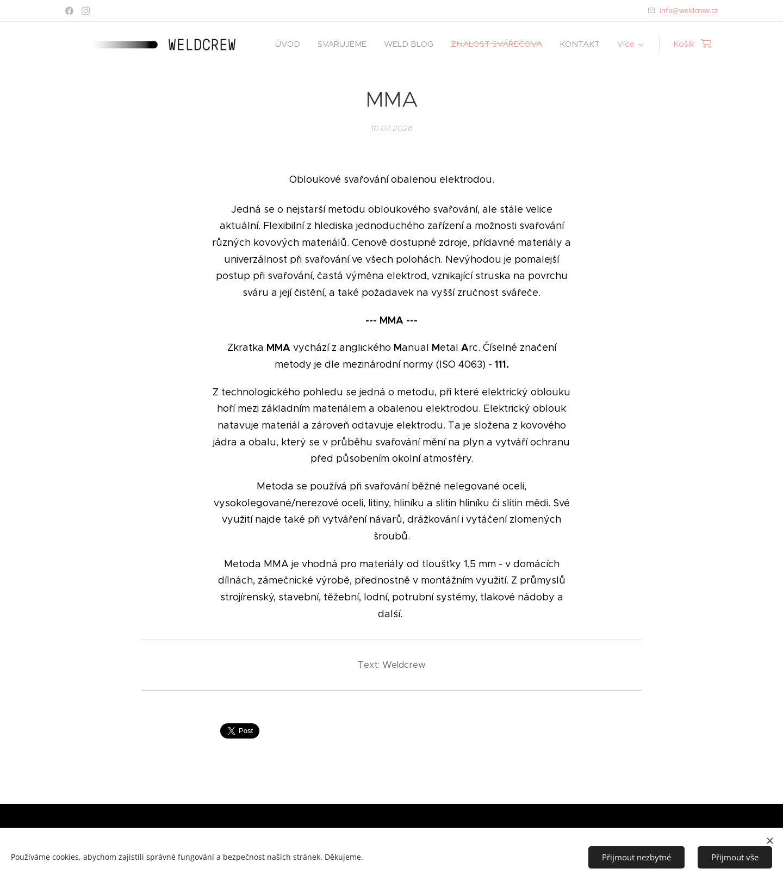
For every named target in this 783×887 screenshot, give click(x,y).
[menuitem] (290, 44)
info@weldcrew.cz (689, 10)
